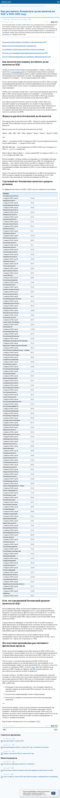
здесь (33, 667)
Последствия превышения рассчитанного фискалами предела (26, 57)
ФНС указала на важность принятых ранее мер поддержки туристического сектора (28, 770)
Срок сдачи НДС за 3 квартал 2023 (13, 741)
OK (53, 793)
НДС (38, 721)
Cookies (44, 794)
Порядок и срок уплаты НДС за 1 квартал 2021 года (18, 753)
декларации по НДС (18, 72)
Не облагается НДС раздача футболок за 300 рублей (18, 764)
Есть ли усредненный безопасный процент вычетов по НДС (25, 53)
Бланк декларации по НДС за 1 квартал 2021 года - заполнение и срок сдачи (26, 747)
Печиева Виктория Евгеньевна (20, 19)
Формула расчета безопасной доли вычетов (19, 46)
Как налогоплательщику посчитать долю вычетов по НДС (24, 42)
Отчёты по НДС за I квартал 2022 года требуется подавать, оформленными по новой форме (30, 776)
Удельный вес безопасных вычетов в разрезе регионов (23, 49)
